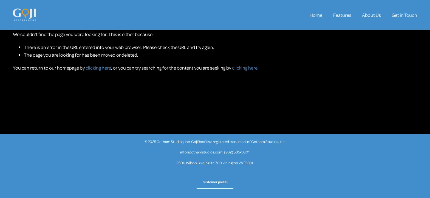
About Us (371, 15)
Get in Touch (404, 15)
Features (342, 15)
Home (316, 15)
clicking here (98, 68)
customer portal (215, 182)
